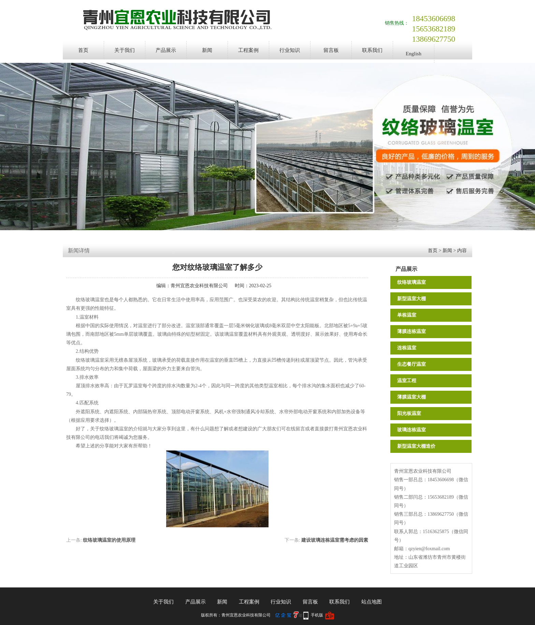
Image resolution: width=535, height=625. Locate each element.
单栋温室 (406, 315)
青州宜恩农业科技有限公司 (199, 285)
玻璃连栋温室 (411, 429)
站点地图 (371, 602)
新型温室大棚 (411, 298)
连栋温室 (406, 347)
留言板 (331, 50)
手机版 (317, 615)
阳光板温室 (409, 413)
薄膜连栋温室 (411, 331)
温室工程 (406, 380)
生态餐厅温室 (411, 364)
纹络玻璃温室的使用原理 (109, 540)
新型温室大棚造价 (416, 446)
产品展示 (166, 50)
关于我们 (124, 50)
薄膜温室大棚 (411, 397)
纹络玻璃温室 (411, 282)
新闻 (207, 50)
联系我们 (372, 50)
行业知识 (289, 50)
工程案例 (248, 50)
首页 (83, 50)
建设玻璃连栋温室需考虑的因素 (334, 540)
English (413, 53)
